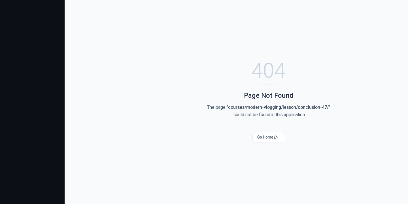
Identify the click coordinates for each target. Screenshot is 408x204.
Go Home (203, 137)
